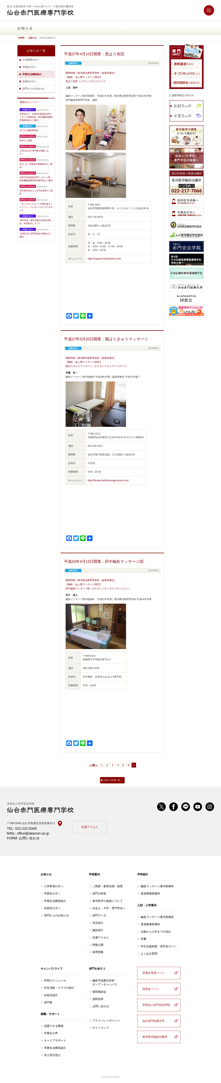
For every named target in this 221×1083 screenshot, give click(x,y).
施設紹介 (97, 930)
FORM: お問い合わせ (23, 838)
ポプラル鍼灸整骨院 (29, 130)
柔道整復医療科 (150, 893)
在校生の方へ (29, 81)
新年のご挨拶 (26, 140)
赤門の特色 (99, 893)
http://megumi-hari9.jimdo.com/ (104, 258)
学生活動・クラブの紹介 (59, 987)
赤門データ (99, 915)
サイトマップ (100, 1027)
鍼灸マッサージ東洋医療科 (157, 886)
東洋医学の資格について (107, 900)
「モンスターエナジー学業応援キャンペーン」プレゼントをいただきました (36, 207)
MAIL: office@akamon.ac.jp (28, 833)
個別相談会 (99, 991)
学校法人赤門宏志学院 (156, 1004)
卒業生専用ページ (153, 972)
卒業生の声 (51, 1033)
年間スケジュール (55, 980)
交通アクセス (89, 827)
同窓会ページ (150, 989)
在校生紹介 (51, 995)
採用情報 (97, 952)
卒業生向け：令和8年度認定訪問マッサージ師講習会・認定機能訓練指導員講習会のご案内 (36, 117)
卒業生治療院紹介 (32, 74)
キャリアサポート (55, 1040)
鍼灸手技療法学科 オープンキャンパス (104, 982)
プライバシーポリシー (106, 1020)
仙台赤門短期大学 (153, 1020)
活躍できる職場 (53, 1025)
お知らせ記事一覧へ (112, 780)
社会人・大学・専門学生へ (109, 908)
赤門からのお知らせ (33, 88)
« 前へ (94, 765)
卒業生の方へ (29, 67)
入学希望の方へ (30, 59)
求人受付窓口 (52, 1055)
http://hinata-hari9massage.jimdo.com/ (108, 480)
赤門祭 (48, 1002)
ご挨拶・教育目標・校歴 (107, 886)
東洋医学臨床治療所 (154, 1036)
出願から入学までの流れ (156, 931)
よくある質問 (149, 953)
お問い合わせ (100, 1006)
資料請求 (97, 999)
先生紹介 (97, 922)
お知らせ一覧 (36, 50)
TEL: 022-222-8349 (22, 828)
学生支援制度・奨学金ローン (159, 946)
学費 (143, 938)
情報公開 (97, 944)
